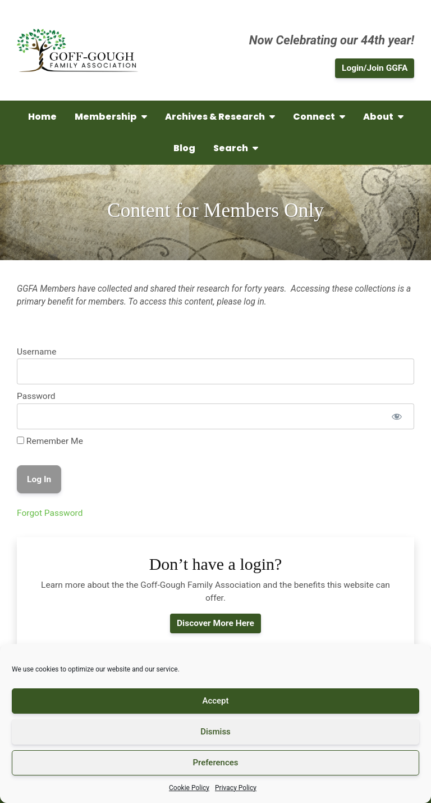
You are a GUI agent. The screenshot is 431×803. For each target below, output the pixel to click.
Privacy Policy (235, 788)
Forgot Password (49, 513)
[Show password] (396, 416)
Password (36, 396)
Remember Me (50, 441)
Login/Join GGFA (374, 68)
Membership (111, 116)
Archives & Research (220, 116)
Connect (319, 116)
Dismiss (215, 732)
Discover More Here (215, 623)
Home (42, 116)
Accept (215, 701)
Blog (184, 148)
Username (36, 352)
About (383, 116)
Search (235, 148)
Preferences (215, 762)
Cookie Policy (189, 788)
